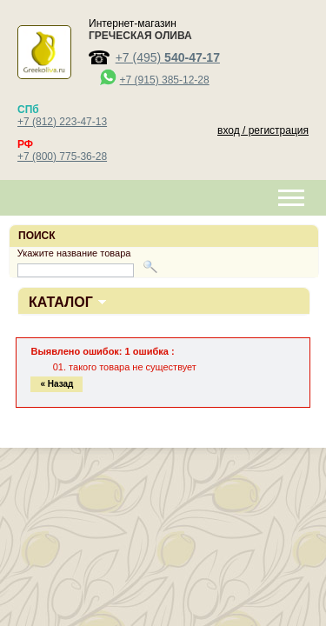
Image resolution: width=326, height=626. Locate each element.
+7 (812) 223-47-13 (62, 122)
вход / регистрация (263, 130)
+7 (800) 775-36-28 (62, 156)
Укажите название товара (74, 253)
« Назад (56, 384)
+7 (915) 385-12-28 (165, 80)
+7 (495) (168, 57)
